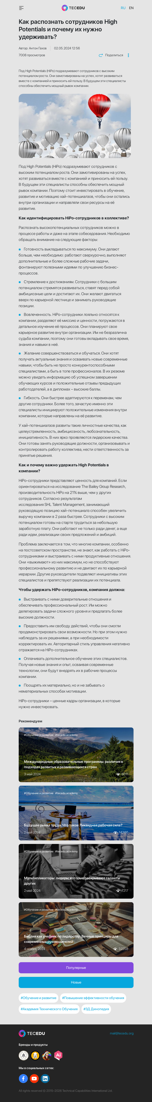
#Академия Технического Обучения (49, 1009)
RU (123, 8)
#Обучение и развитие (38, 998)
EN (131, 8)
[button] (128, 55)
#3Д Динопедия (96, 1009)
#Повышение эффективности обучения (93, 998)
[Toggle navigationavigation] (21, 8)
